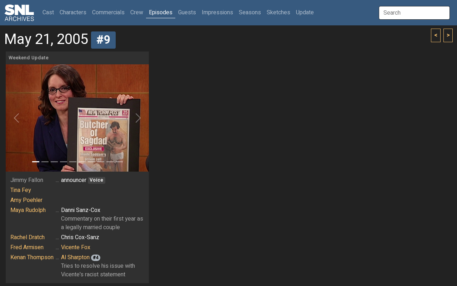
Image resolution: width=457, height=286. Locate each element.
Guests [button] (187, 12)
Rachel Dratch (27, 237)
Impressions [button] (217, 12)
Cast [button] (49, 12)
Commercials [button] (108, 12)
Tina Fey (20, 190)
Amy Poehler (26, 200)
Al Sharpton (75, 257)
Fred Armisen (27, 247)
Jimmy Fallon (26, 180)
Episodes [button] (160, 12)
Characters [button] (73, 12)
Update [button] (305, 12)
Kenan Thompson (32, 257)
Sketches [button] (278, 12)
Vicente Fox (75, 247)
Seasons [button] (250, 12)
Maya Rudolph (28, 210)
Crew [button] (136, 12)
